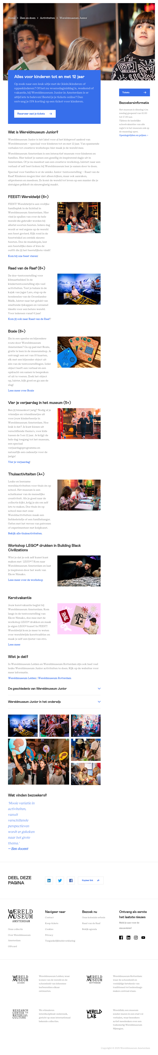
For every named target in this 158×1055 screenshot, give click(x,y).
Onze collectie (15, 929)
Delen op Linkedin (49, 880)
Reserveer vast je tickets (31, 113)
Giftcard (12, 946)
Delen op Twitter (60, 880)
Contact (49, 917)
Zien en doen (43, 7)
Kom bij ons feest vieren (22, 256)
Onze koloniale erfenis (93, 917)
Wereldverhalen (83, 7)
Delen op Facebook (71, 880)
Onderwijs (102, 7)
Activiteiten (47, 18)
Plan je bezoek (62, 7)
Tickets (116, 7)
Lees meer (14, 644)
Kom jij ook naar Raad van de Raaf (29, 319)
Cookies (49, 929)
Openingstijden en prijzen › (133, 135)
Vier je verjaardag (19, 462)
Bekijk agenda (89, 929)
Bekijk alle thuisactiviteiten (25, 533)
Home (11, 18)
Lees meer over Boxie (21, 390)
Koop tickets (51, 923)
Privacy (49, 935)
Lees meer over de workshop (25, 580)
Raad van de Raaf (91, 923)
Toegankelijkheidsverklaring (60, 941)
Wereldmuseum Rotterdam (54, 678)
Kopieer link (87, 880)
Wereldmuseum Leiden (22, 678)
